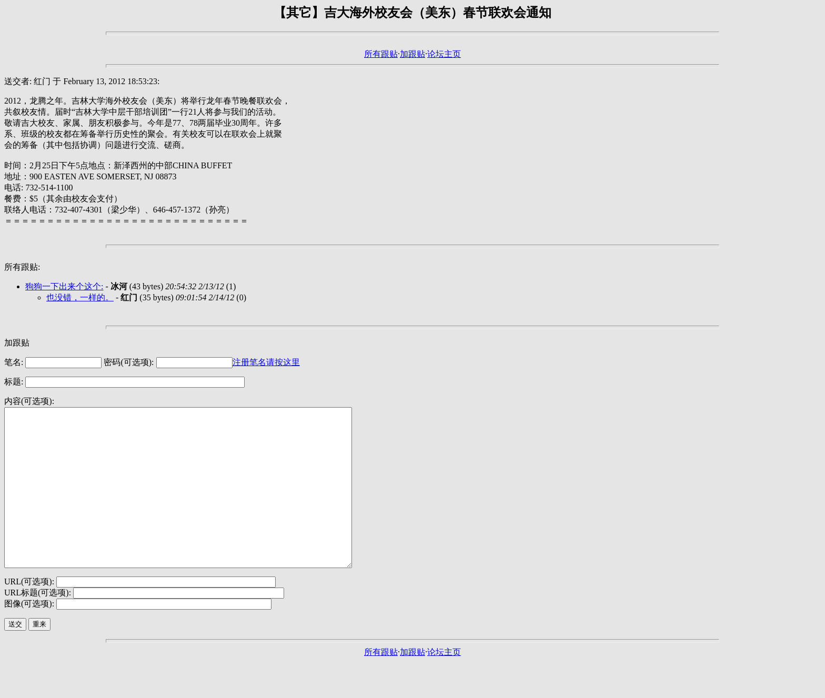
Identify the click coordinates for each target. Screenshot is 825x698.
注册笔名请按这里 (266, 362)
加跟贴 (412, 53)
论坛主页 (444, 53)
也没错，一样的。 (80, 297)
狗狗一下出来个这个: (64, 286)
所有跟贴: (22, 266)
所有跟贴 (381, 53)
